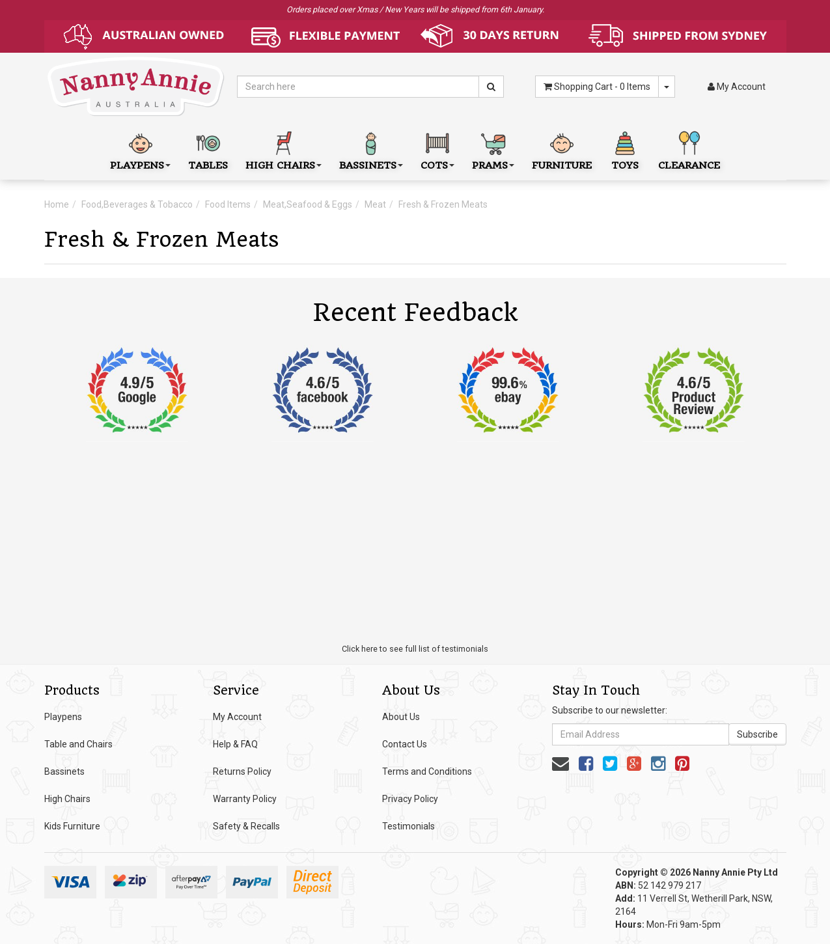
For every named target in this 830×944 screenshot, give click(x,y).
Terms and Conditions (427, 771)
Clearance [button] (689, 149)
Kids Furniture (72, 826)
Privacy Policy (410, 799)
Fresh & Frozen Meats (443, 204)
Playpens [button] (140, 149)
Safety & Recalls (246, 826)
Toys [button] (625, 149)
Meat (375, 204)
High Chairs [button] (283, 149)
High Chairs (67, 799)
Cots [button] (437, 149)
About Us (401, 717)
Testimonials (408, 826)
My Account (237, 717)
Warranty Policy (245, 799)
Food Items (228, 204)
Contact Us (404, 744)
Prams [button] (493, 149)
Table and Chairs (78, 744)
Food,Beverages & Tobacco (137, 204)
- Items (597, 86)
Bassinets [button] (371, 149)
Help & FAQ (235, 744)
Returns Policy (242, 771)
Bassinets (64, 771)
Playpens (63, 717)
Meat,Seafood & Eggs (307, 204)
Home (56, 204)
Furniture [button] (562, 149)
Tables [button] (208, 149)
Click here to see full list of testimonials (415, 649)
